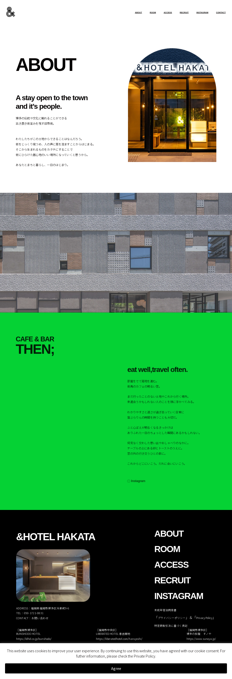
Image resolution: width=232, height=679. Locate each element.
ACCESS (168, 12)
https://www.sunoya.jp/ (201, 639)
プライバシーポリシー (172, 618)
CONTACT (221, 12)
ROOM (153, 12)
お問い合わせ (40, 618)
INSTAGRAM (202, 12)
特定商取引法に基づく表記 (171, 626)
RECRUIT (184, 12)
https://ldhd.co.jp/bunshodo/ (33, 639)
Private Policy (144, 656)
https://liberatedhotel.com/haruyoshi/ (119, 639)
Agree (116, 668)
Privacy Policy (204, 618)
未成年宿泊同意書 (165, 610)
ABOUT (138, 12)
